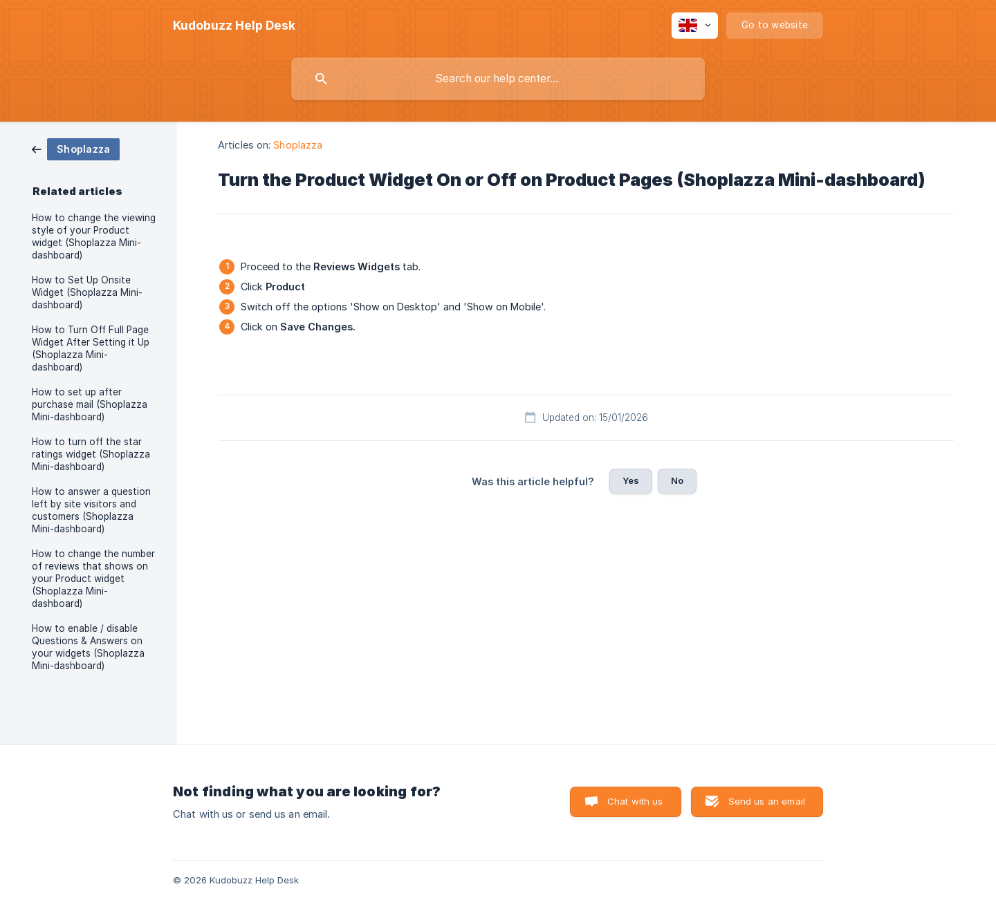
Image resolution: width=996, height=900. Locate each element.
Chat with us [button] (635, 801)
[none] (234, 25)
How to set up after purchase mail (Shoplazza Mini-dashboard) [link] (89, 404)
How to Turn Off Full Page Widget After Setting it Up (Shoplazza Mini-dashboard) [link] (90, 348)
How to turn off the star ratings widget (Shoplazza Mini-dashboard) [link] (91, 454)
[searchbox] (498, 78)
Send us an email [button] (766, 801)
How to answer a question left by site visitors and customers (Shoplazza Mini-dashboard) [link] (91, 510)
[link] (76, 148)
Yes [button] (630, 480)
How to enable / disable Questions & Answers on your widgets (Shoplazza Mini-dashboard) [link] (88, 647)
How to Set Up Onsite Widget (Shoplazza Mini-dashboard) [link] (87, 292)
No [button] (677, 480)
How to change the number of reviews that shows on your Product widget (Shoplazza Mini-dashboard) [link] (93, 578)
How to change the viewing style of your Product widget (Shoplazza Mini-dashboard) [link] (94, 236)
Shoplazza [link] (297, 145)
